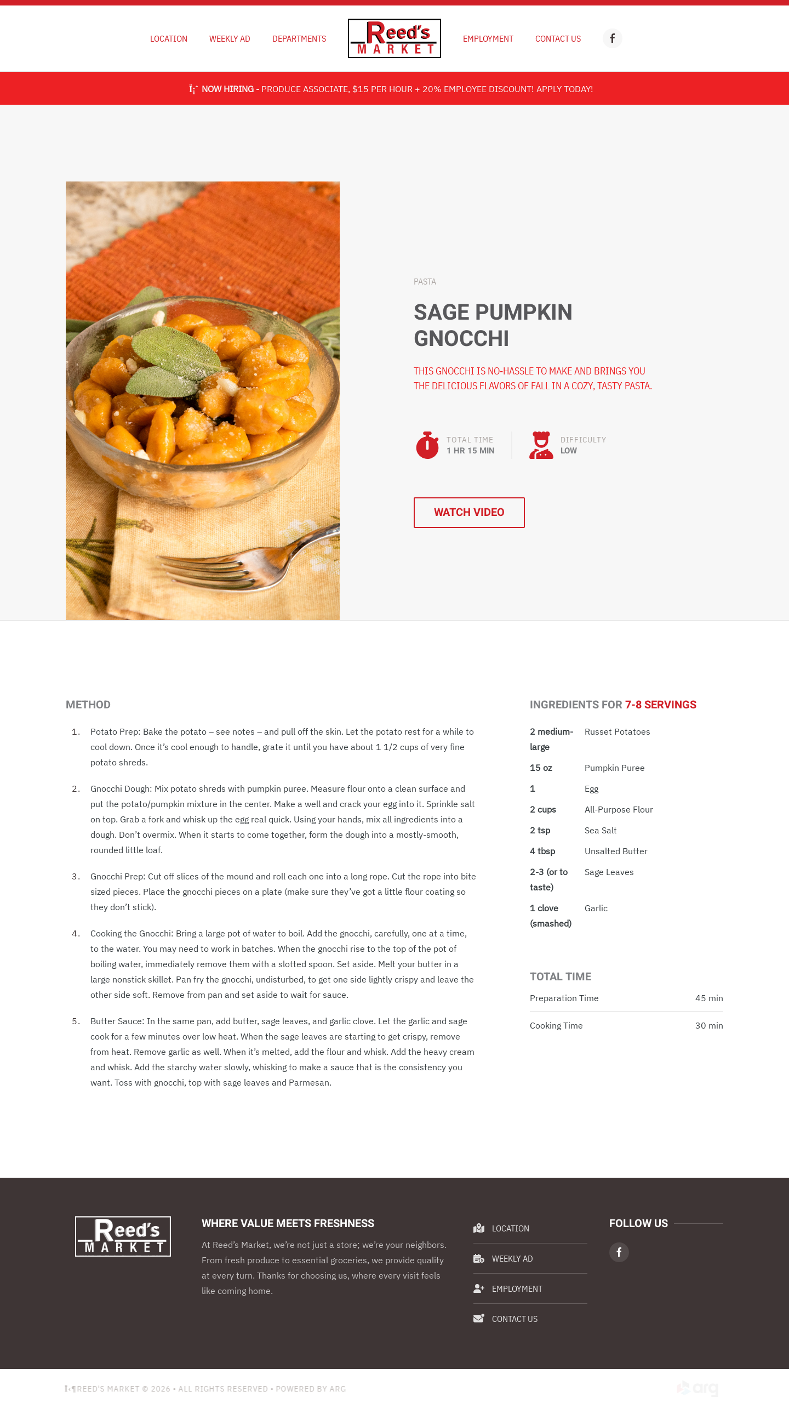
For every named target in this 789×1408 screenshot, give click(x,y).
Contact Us (558, 38)
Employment (488, 38)
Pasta (425, 281)
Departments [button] (299, 38)
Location (168, 38)
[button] (203, 399)
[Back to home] (394, 38)
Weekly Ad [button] (229, 38)
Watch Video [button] (469, 512)
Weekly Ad (503, 1258)
